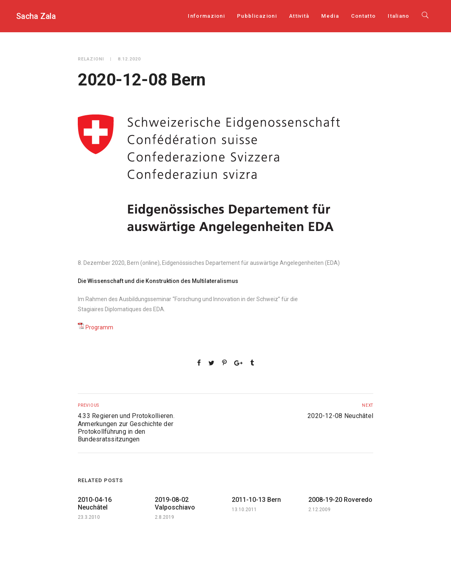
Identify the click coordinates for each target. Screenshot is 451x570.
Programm (99, 327)
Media (330, 16)
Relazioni (91, 59)
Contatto (363, 16)
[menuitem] (398, 16)
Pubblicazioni (257, 16)
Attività (299, 16)
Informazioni (206, 16)
